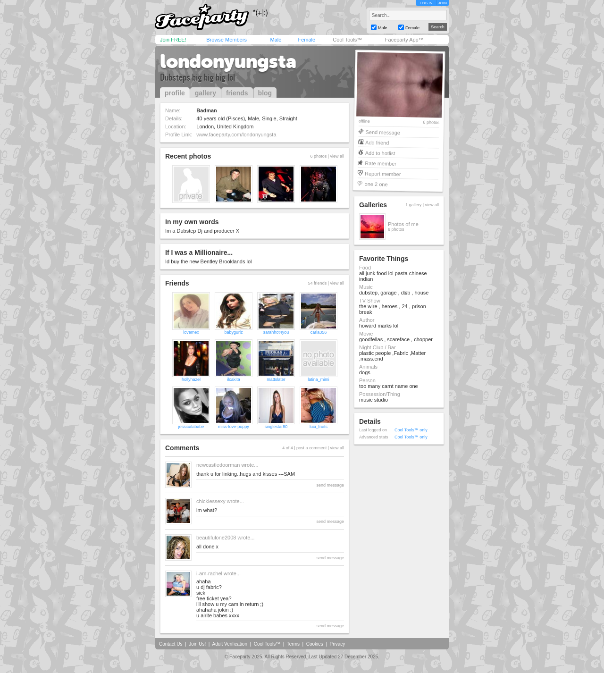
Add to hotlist (380, 153)
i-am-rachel (209, 573)
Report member (383, 173)
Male (275, 39)
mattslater (276, 379)
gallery (205, 93)
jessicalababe (191, 426)
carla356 (318, 332)
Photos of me (403, 224)
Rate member (380, 163)
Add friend (377, 142)
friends (237, 93)
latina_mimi (318, 379)
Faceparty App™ (404, 39)
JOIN (442, 3)
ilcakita (233, 379)
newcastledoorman (218, 465)
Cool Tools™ (347, 39)
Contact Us (170, 644)
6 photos (431, 122)
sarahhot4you (276, 332)
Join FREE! (173, 39)
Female (306, 39)
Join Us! (197, 644)
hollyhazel (191, 379)
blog (265, 93)
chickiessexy (211, 501)
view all (337, 156)
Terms (293, 644)
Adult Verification (229, 644)
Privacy (337, 644)
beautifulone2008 (216, 537)
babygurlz (233, 332)
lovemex (191, 332)
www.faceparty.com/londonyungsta (236, 134)
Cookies (314, 644)
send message (330, 485)
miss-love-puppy (233, 426)
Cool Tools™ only (411, 430)
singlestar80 (276, 426)
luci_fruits (318, 426)
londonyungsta (228, 61)
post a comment (311, 448)
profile (175, 93)
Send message (382, 132)
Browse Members (226, 39)
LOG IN (425, 3)
